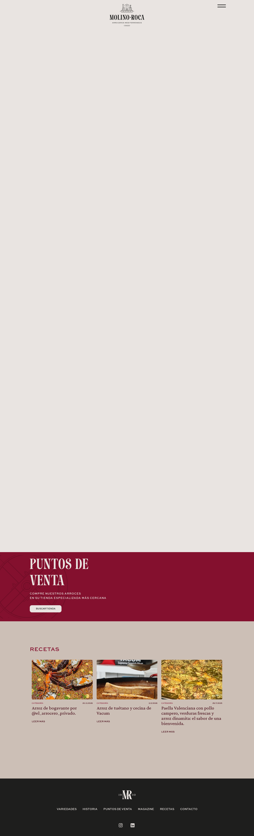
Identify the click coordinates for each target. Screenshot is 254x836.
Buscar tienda (45, 609)
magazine (146, 809)
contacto (188, 809)
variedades (67, 809)
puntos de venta (117, 809)
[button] (42, 172)
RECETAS (167, 809)
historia (90, 809)
